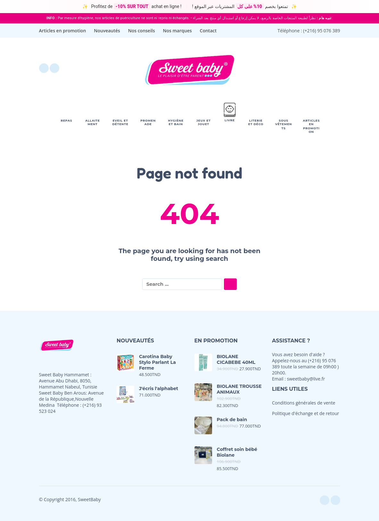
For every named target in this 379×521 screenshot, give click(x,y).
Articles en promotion (62, 31)
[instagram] (54, 68)
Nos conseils (141, 31)
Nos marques (177, 31)
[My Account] (318, 68)
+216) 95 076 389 (322, 31)
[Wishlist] (281, 68)
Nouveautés (107, 31)
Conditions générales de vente (303, 403)
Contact (208, 31)
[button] (300, 68)
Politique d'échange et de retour (305, 413)
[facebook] (44, 68)
